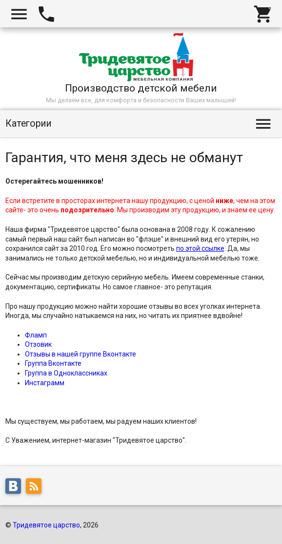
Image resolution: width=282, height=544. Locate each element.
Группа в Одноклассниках (66, 373)
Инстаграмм (44, 383)
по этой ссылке (200, 248)
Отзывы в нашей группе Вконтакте (80, 354)
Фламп (36, 335)
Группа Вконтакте (53, 363)
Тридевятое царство (46, 525)
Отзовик (38, 344)
